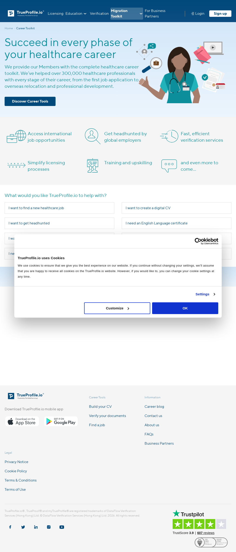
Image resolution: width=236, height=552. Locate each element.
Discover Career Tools (30, 101)
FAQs (149, 434)
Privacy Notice (16, 462)
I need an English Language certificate (157, 223)
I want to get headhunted (29, 223)
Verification (99, 13)
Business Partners (159, 443)
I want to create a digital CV (148, 208)
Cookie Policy (16, 471)
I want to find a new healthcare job (36, 208)
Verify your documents (107, 416)
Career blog (154, 406)
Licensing (55, 13)
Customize (117, 308)
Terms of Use (15, 489)
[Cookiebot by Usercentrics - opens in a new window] (198, 241)
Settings (202, 294)
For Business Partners (155, 13)
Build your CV (100, 406)
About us (152, 425)
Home (10, 28)
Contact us (153, 416)
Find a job (97, 425)
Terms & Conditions (21, 480)
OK (185, 308)
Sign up (220, 13)
